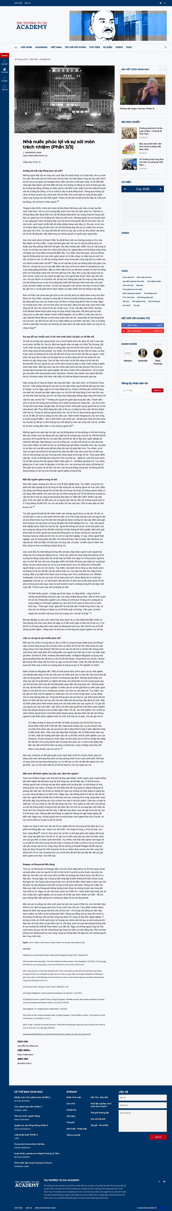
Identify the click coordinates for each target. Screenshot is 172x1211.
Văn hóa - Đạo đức (99, 1097)
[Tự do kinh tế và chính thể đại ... (30, 1144)
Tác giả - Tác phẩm (99, 1125)
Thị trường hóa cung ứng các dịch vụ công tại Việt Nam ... (151, 162)
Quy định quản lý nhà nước (133, 299)
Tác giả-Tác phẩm (75, 47)
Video (119, 47)
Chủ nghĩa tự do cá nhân (132, 307)
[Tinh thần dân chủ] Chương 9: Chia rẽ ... (33, 1163)
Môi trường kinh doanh (132, 311)
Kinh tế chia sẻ (154, 319)
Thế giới (70, 1122)
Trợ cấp (136, 323)
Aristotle (142, 378)
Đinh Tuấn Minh (25, 1055)
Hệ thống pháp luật (145, 315)
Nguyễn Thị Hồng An (28, 1046)
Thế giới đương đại (100, 1112)
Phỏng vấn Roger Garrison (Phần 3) (137, 108)
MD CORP (161, 1208)
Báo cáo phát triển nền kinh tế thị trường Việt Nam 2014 (150, 147)
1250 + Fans (141, 342)
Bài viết (33, 59)
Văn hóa (126, 319)
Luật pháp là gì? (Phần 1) (26, 1135)
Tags (129, 47)
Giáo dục (139, 303)
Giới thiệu (18, 3)
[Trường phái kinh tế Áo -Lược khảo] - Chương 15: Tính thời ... (151, 131)
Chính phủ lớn (128, 295)
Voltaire (128, 378)
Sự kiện (107, 47)
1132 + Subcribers (141, 348)
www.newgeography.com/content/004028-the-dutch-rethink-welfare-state (58, 965)
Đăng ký (157, 408)
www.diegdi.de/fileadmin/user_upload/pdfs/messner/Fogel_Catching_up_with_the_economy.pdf (57, 1034)
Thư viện (94, 47)
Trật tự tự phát (73, 1135)
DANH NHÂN (129, 361)
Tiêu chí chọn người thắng (27, 1116)
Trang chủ (21, 59)
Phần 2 (36, 162)
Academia (41, 47)
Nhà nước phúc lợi (37, 156)
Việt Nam (56, 47)
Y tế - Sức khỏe (128, 315)
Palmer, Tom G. (25, 1063)
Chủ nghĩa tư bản (154, 299)
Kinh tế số (127, 323)
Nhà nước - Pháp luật (76, 1129)
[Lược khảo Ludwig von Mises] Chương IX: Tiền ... (37, 1153)
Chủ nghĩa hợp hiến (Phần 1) (28, 1106)
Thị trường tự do (150, 311)
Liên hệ (27, 3)
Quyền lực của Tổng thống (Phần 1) (31, 1125)
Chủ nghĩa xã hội (138, 319)
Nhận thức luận (73, 1097)
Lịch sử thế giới (98, 1119)
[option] (142, 149)
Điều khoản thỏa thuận (45, 1208)
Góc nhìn (26, 47)
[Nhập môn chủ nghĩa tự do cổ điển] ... (32, 1097)
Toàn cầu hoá (128, 303)
